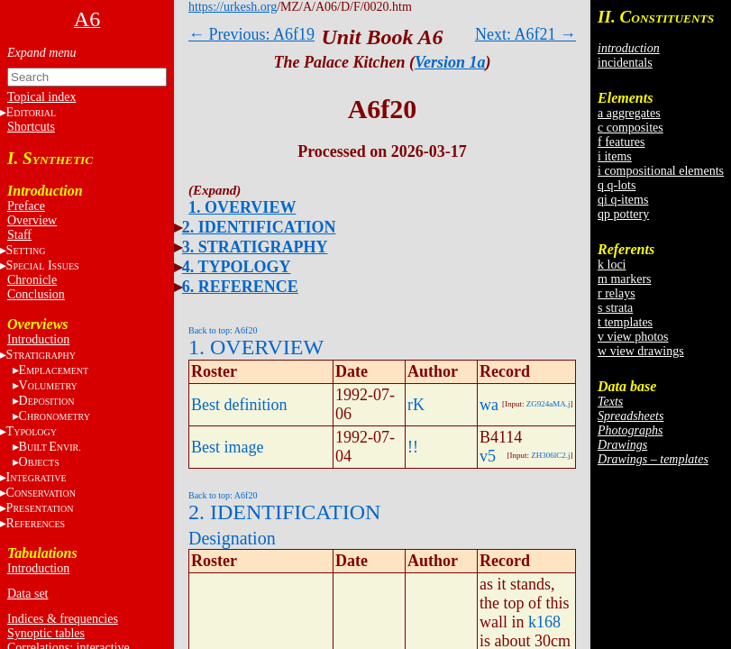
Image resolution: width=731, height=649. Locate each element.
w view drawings (641, 351)
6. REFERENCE (240, 287)
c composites (630, 127)
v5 (488, 456)
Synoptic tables (46, 633)
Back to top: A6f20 (222, 330)
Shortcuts (31, 126)
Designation (232, 538)
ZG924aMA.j (548, 403)
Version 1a (450, 62)
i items (615, 156)
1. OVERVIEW (242, 207)
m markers (624, 279)
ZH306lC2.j (550, 455)
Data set (27, 593)
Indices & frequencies (62, 619)
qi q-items (623, 199)
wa (489, 405)
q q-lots (616, 185)
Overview (32, 220)
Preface (26, 206)
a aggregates (629, 113)
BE (50, 446)
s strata (615, 308)
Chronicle (32, 280)
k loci (612, 264)
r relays (616, 293)
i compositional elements (661, 171)
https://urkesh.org (232, 7)
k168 (544, 622)
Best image (227, 447)
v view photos (633, 336)
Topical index (41, 97)
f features (621, 142)
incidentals (625, 62)
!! (412, 447)
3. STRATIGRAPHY (255, 247)
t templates (625, 322)
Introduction (38, 339)
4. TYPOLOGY (236, 267)
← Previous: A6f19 (251, 34)
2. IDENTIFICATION (259, 227)
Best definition (239, 405)
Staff (19, 235)
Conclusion (36, 294)
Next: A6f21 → (525, 34)
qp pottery (623, 214)
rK (416, 405)
